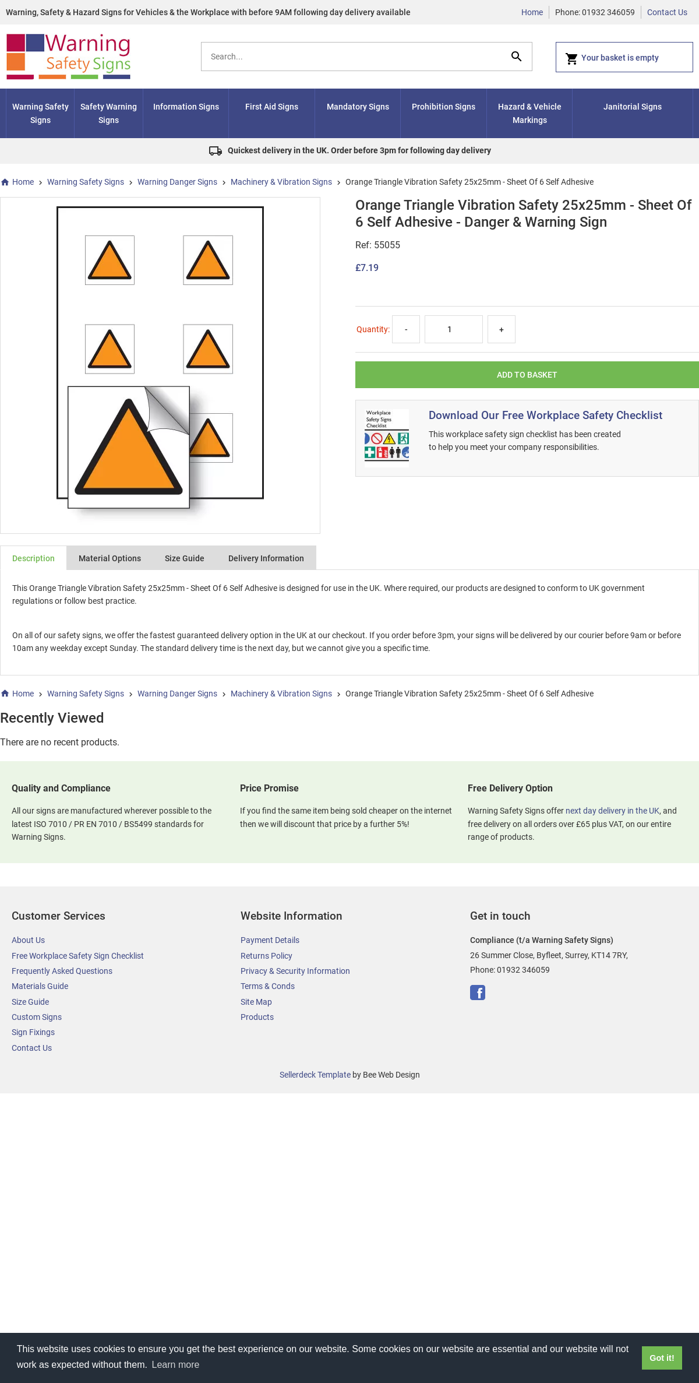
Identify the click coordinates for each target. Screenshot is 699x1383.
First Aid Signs (271, 106)
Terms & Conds (268, 986)
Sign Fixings (33, 1032)
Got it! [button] (661, 1358)
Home (532, 12)
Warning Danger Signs (177, 181)
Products (257, 1017)
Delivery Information (266, 558)
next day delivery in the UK (612, 810)
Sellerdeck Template (315, 1074)
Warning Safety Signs (40, 113)
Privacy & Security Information (295, 971)
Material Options (110, 558)
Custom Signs (37, 1017)
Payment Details (270, 940)
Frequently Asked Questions (62, 971)
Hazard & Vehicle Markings (530, 113)
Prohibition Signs (443, 106)
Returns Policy (266, 955)
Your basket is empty (612, 59)
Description (33, 558)
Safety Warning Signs (108, 113)
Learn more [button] (176, 1365)
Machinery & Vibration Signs (281, 181)
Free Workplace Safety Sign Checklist (78, 955)
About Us (28, 940)
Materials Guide (40, 986)
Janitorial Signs (632, 106)
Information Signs (186, 106)
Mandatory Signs (358, 106)
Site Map (256, 1002)
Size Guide (184, 558)
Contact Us (667, 12)
